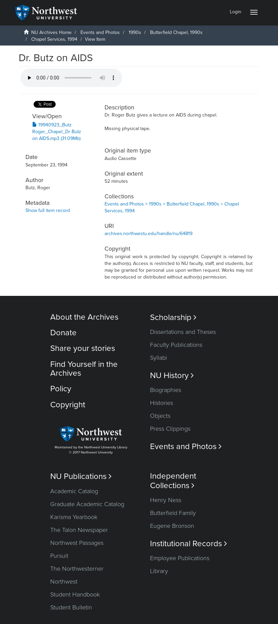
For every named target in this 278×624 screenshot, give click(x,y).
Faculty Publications (176, 345)
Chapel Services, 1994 (54, 39)
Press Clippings (170, 428)
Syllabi (158, 357)
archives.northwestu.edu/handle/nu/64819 (148, 233)
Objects (160, 416)
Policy (60, 389)
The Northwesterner (77, 568)
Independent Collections (173, 480)
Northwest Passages (77, 543)
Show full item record (47, 210)
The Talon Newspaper (79, 530)
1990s (135, 32)
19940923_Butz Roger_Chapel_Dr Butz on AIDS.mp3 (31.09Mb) (56, 131)
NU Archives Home (51, 32)
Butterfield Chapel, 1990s (176, 32)
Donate (63, 333)
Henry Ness (165, 500)
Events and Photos (100, 32)
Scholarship (173, 317)
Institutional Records (188, 544)
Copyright (67, 405)
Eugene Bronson (172, 526)
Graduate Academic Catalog (87, 504)
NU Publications (81, 476)
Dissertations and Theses (183, 332)
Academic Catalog (74, 491)
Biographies (165, 390)
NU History (172, 375)
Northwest (63, 581)
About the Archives (84, 317)
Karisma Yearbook (73, 517)
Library (159, 571)
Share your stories (82, 348)
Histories (161, 403)
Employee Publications (179, 558)
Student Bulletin (71, 607)
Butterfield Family (173, 513)
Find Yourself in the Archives (84, 368)
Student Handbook (75, 594)
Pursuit (59, 555)
